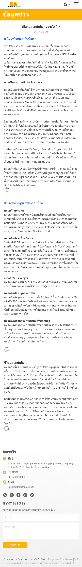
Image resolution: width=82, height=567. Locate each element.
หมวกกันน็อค (25, 38)
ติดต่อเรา (15, 545)
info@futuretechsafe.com (21, 487)
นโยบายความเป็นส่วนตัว (15, 559)
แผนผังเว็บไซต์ (38, 559)
